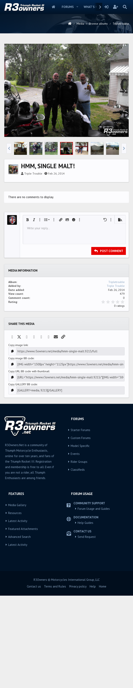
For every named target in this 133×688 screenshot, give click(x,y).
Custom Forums (81, 494)
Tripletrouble (116, 339)
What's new (93, 7)
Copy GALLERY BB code (22, 440)
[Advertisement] (67, 69)
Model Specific (80, 501)
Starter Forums (80, 486)
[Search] (125, 7)
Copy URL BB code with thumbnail (28, 427)
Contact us (34, 642)
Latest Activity (17, 576)
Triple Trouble (33, 230)
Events (75, 509)
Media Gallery (17, 560)
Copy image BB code (21, 415)
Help (93, 642)
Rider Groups (79, 517)
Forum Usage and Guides (94, 564)
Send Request (87, 592)
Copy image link (18, 402)
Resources (15, 568)
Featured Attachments (23, 584)
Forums (68, 7)
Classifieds (78, 525)
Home (53, 7)
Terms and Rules (55, 642)
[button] (77, 7)
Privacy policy (78, 642)
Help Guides (85, 578)
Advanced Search (19, 592)
